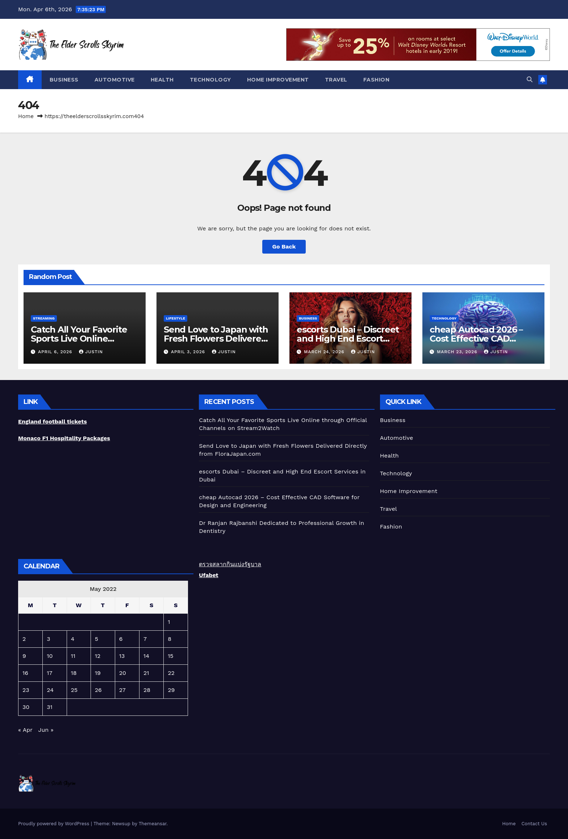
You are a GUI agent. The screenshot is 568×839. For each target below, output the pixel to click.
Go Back (284, 246)
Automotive (115, 79)
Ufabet (208, 575)
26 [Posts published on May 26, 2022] (98, 689)
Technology (210, 79)
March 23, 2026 (458, 351)
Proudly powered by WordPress (54, 823)
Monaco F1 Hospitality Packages (64, 438)
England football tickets (52, 421)
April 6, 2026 (56, 351)
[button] (529, 79)
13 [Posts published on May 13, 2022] (122, 655)
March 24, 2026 (325, 351)
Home (26, 116)
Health (162, 79)
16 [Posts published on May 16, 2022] (25, 672)
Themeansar (153, 823)
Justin (91, 351)
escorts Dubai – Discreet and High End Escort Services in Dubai (348, 338)
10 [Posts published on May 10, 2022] (50, 655)
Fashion (376, 79)
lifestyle (175, 318)
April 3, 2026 (189, 351)
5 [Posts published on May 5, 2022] (96, 638)
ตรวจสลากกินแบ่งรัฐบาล (230, 564)
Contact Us (534, 823)
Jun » (45, 729)
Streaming (44, 318)
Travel (336, 79)
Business (64, 79)
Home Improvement (278, 79)
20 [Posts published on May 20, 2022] (122, 672)
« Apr (25, 729)
